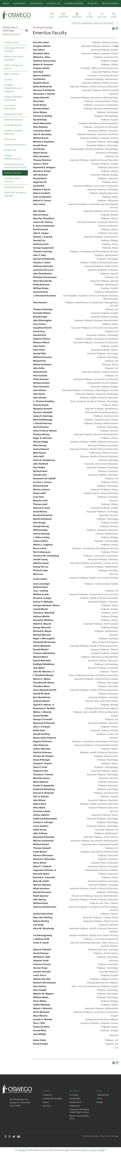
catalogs (21, 1150)
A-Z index (74, 1095)
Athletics (92, 3)
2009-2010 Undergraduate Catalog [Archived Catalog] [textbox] (92, 23)
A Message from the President (14, 49)
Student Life (53, 3)
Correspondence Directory (12, 180)
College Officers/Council (12, 157)
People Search (76, 1102)
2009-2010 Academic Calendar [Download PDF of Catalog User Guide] (15, 194)
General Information (14, 187)
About (6, 3)
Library (46, 1102)
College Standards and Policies (13, 98)
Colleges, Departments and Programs (13, 88)
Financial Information (15, 144)
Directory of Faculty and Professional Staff (15, 166)
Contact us (47, 1095)
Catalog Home (11, 42)
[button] (52, 15)
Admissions (36, 3)
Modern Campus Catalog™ (93, 1150)
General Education (13, 114)
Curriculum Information (10, 107)
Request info (102, 1095)
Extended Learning (13, 119)
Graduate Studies (13, 125)
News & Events (110, 3)
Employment (75, 1106)
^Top (116, 1047)
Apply (99, 1102)
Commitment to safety (52, 1098)
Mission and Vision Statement (13, 58)
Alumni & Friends (73, 3)
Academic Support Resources (13, 132)
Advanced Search (11, 34)
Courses (8, 79)
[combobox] (95, 23)
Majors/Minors (12, 74)
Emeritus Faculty (12, 173)
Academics (19, 3)
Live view (47, 1106)
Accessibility (75, 1098)
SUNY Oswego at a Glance (13, 67)
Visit (99, 1098)
